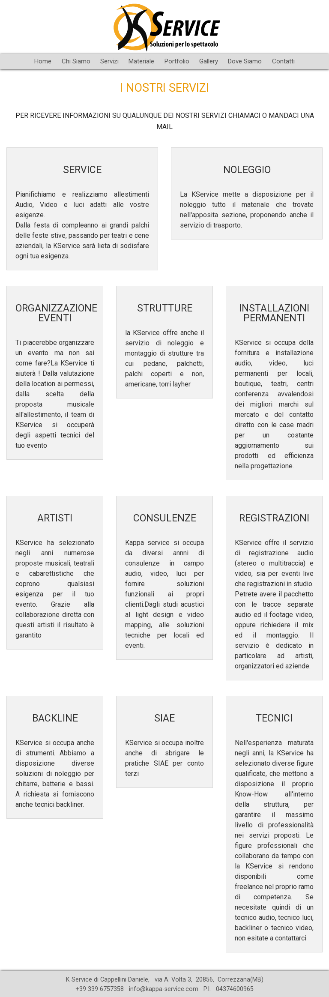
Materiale (141, 61)
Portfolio (176, 61)
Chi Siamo (76, 61)
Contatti (283, 61)
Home (42, 61)
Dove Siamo (245, 61)
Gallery (208, 61)
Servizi (109, 61)
